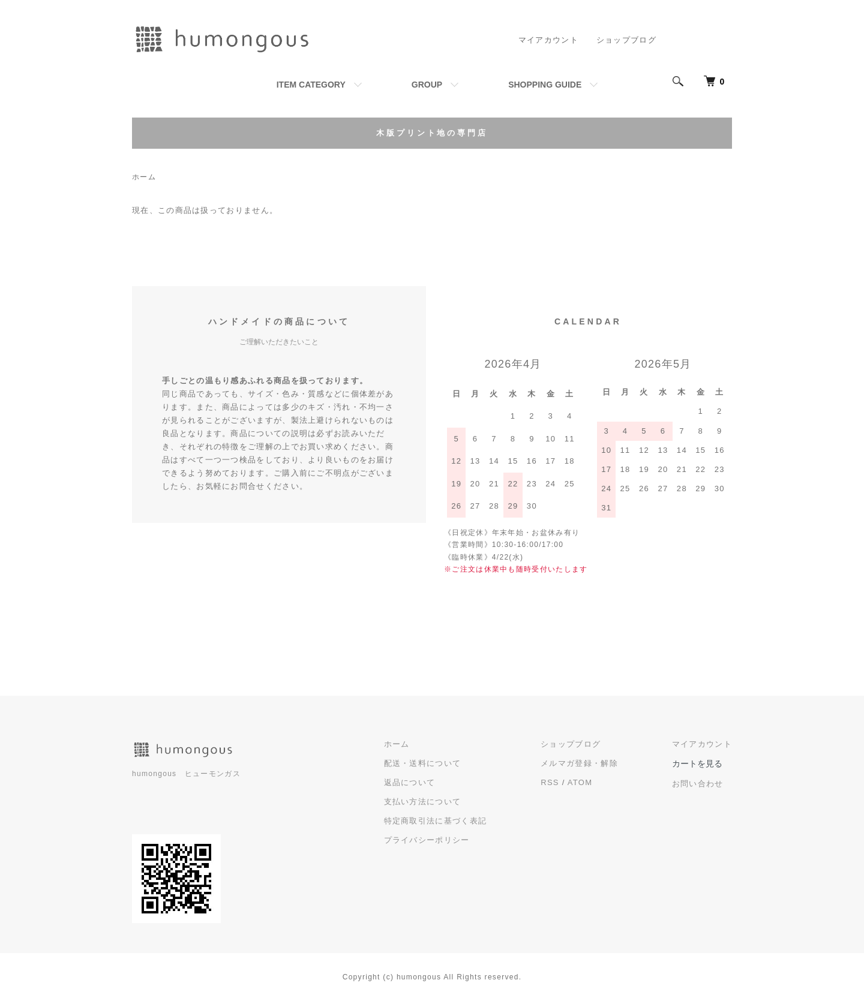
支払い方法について (422, 801)
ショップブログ (626, 39)
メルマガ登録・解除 (579, 763)
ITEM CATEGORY (311, 84)
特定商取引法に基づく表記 (435, 820)
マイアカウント (548, 39)
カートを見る (697, 763)
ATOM (580, 782)
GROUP (427, 84)
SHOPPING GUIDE (544, 84)
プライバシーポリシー (427, 839)
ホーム (144, 177)
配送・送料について (422, 763)
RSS (550, 782)
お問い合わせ (698, 783)
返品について (410, 782)
